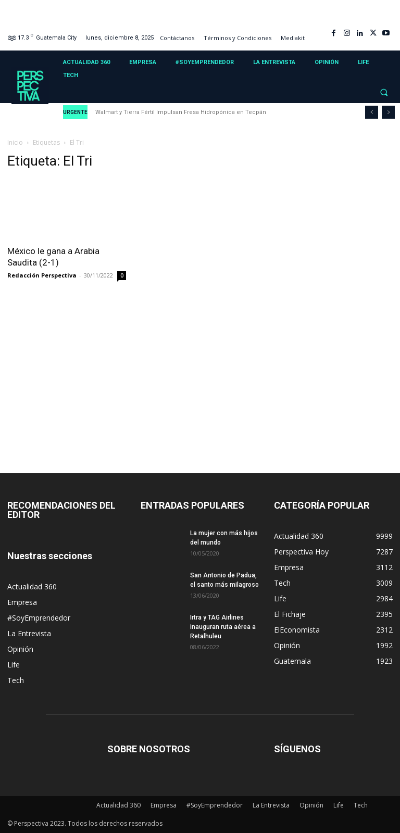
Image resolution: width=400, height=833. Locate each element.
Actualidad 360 (32, 586)
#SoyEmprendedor (38, 618)
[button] (384, 93)
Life (13, 665)
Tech (15, 680)
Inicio (15, 142)
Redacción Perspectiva (42, 275)
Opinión (20, 649)
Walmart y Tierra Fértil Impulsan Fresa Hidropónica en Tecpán (180, 112)
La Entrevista (29, 633)
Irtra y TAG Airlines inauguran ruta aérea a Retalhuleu (223, 627)
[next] (388, 112)
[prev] (371, 112)
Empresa (22, 602)
